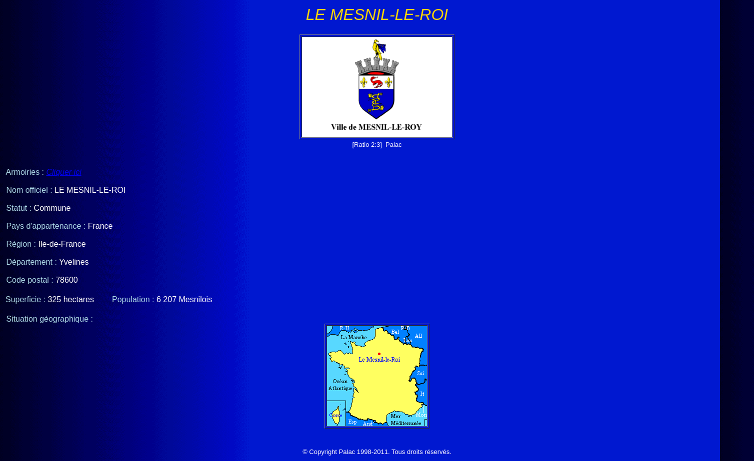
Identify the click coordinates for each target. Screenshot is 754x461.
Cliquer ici (63, 172)
